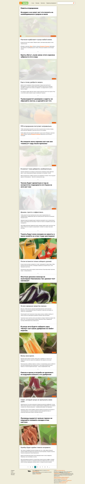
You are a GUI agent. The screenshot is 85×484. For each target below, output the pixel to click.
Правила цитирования (51, 3)
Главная (12, 470)
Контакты (43, 3)
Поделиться (54, 36)
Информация (55, 36)
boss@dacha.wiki (68, 480)
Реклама (37, 3)
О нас (33, 3)
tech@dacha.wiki (64, 481)
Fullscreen (52, 36)
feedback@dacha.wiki (62, 482)
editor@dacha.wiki (64, 479)
